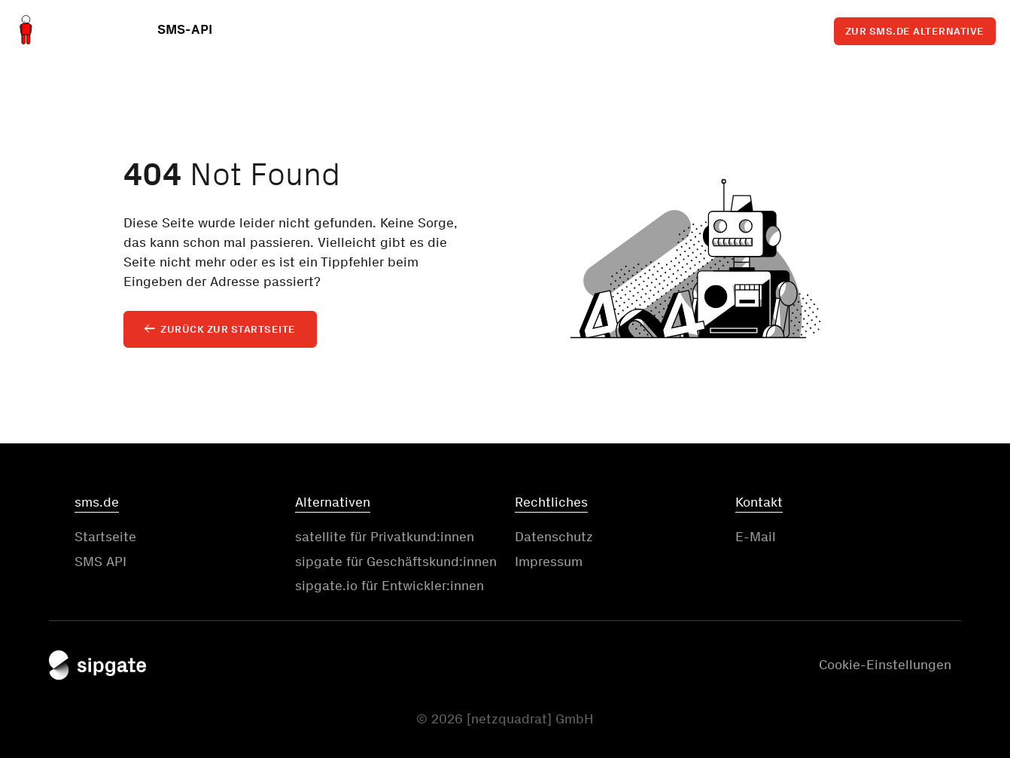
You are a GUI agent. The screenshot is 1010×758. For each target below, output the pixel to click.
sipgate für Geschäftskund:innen (396, 561)
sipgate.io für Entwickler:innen (389, 585)
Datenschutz (554, 536)
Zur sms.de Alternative (914, 29)
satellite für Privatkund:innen (384, 536)
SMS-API (184, 32)
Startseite (105, 536)
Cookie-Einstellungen (885, 664)
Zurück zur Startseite (228, 329)
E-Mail (755, 536)
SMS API (100, 561)
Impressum (549, 561)
